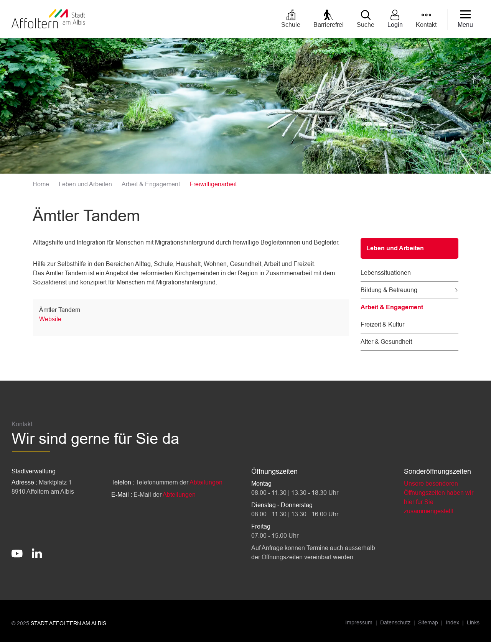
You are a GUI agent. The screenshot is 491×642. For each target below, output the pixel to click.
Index (452, 622)
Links (473, 622)
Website (50, 319)
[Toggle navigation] (465, 19)
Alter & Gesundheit (386, 341)
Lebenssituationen (386, 272)
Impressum (358, 622)
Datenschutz (395, 622)
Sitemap (428, 622)
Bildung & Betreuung (389, 290)
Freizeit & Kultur (382, 324)
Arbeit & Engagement (392, 307)
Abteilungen (205, 482)
